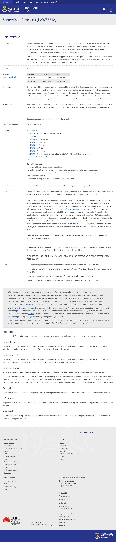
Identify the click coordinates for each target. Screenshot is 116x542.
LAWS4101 (32, 133)
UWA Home (6, 2)
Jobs (5, 489)
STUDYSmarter (29, 304)
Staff (5, 484)
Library (31, 313)
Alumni (62, 456)
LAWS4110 (35, 157)
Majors (6, 451)
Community (64, 448)
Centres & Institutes (66, 454)
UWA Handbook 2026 (10, 439)
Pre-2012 (7, 467)
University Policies (10, 465)
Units (30, 2)
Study (62, 443)
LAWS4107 (34, 151)
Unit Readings (13, 316)
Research (63, 445)
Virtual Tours (65, 500)
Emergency (65, 506)
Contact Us (65, 489)
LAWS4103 (34, 142)
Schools (62, 451)
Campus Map (65, 496)
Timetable (11, 77)
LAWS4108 (34, 154)
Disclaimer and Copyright (67, 519)
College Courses (9, 456)
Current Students (10, 481)
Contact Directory (10, 487)
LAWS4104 (34, 145)
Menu (111, 9)
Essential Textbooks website (26, 308)
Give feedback (85, 432)
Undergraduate (9, 443)
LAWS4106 (34, 148)
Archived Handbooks (11, 470)
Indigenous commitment (67, 514)
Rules (6, 459)
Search (104, 9)
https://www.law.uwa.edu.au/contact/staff (78, 209)
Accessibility (63, 522)
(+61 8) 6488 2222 (67, 508)
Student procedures (11, 462)
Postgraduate (8, 445)
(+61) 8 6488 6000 (67, 486)
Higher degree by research (13, 448)
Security (64, 503)
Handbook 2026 (20, 2)
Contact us (7, 473)
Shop (62, 459)
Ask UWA (64, 493)
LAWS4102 (33, 139)
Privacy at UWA (64, 517)
